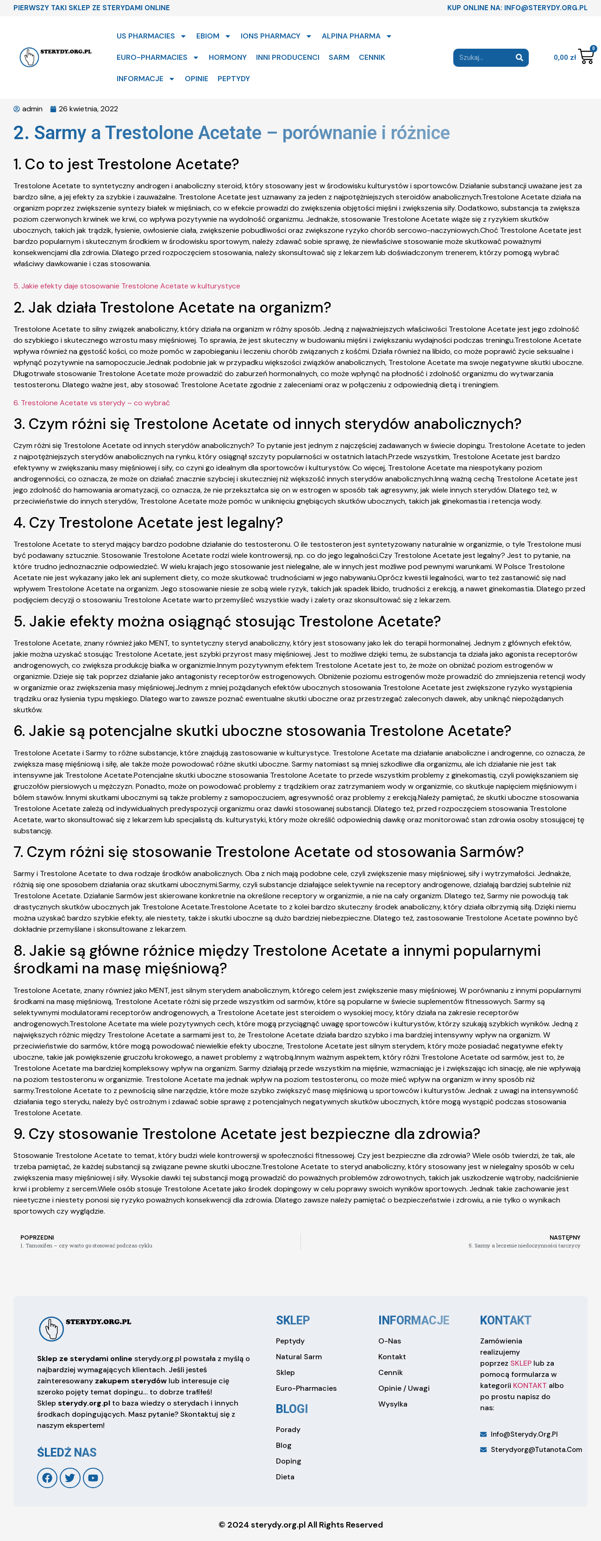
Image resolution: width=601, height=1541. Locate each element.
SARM (339, 57)
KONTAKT (530, 1385)
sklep (293, 1320)
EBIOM (214, 36)
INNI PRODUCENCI (287, 57)
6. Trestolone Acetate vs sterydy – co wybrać (91, 403)
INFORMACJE (146, 78)
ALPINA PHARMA (357, 36)
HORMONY (228, 57)
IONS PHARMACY (277, 36)
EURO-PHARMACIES (158, 57)
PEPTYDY (234, 78)
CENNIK (372, 57)
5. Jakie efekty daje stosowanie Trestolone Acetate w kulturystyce (126, 286)
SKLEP (521, 1363)
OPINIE (196, 78)
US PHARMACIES (152, 36)
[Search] (520, 58)
